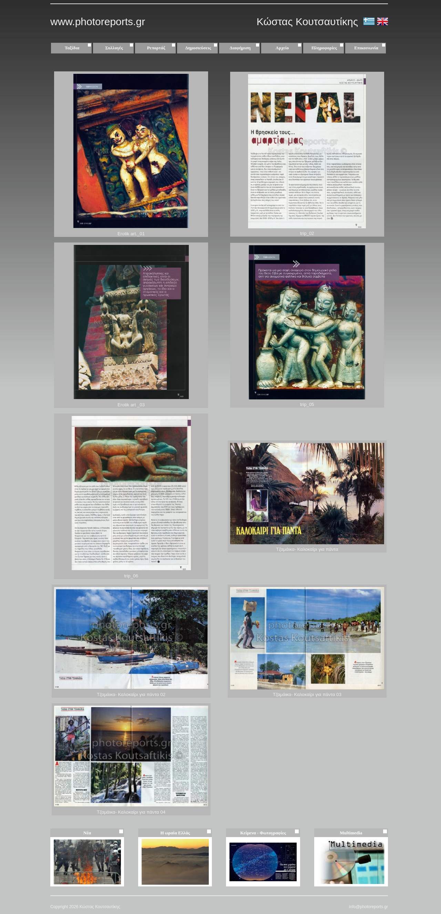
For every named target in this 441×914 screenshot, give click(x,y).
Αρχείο (289, 48)
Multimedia (351, 832)
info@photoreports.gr (368, 906)
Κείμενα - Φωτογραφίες (263, 832)
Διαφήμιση (245, 48)
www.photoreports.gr (97, 21)
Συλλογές (120, 48)
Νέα (87, 832)
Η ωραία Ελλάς (175, 832)
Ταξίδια (79, 48)
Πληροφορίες (324, 47)
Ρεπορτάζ (162, 48)
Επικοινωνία (366, 47)
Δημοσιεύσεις (202, 48)
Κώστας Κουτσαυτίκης (309, 21)
